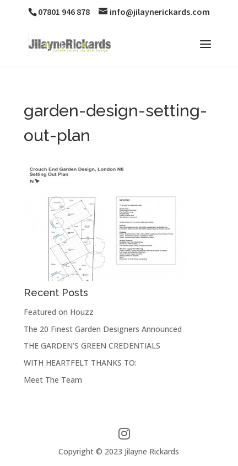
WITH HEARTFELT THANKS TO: (80, 362)
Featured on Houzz (59, 312)
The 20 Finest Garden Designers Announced (103, 329)
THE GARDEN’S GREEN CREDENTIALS (92, 345)
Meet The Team (53, 379)
